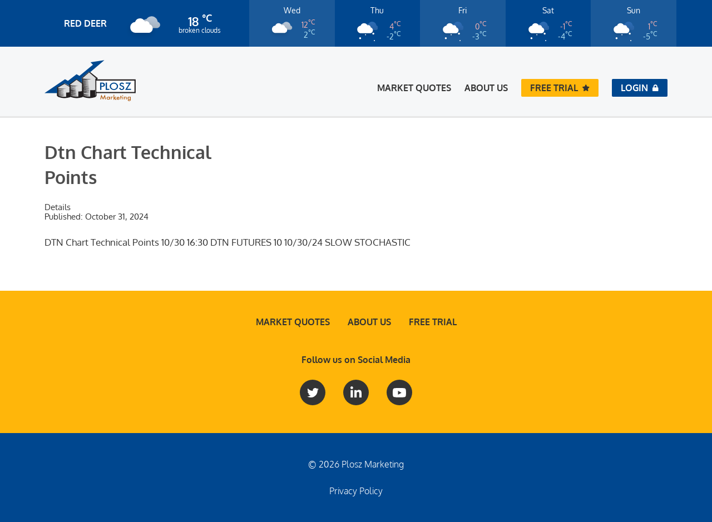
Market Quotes (414, 87)
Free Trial (433, 321)
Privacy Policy (356, 490)
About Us (486, 87)
